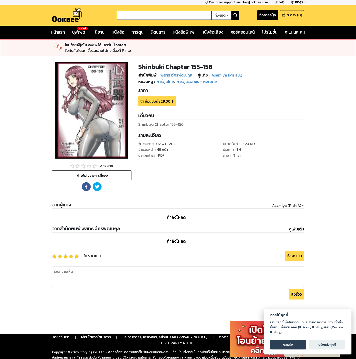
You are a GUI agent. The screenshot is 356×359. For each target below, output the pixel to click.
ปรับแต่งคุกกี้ (327, 344)
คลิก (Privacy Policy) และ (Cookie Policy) (306, 330)
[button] (86, 186)
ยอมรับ (288, 344)
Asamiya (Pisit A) (286, 205)
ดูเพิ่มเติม (296, 229)
